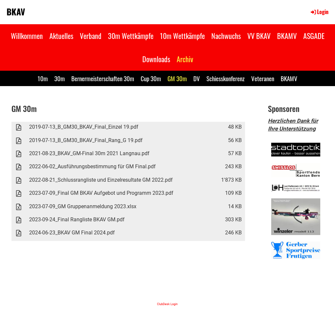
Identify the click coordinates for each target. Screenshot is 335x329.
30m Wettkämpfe (130, 35)
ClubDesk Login (167, 304)
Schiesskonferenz (225, 78)
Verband (90, 35)
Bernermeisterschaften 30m (102, 78)
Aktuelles (61, 35)
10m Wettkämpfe (182, 35)
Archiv (185, 59)
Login (319, 12)
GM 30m (177, 78)
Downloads (156, 59)
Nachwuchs (226, 35)
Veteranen (262, 78)
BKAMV (287, 35)
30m (59, 78)
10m (43, 78)
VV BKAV (259, 35)
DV (196, 78)
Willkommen (27, 35)
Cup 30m (151, 78)
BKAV (16, 12)
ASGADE (314, 35)
